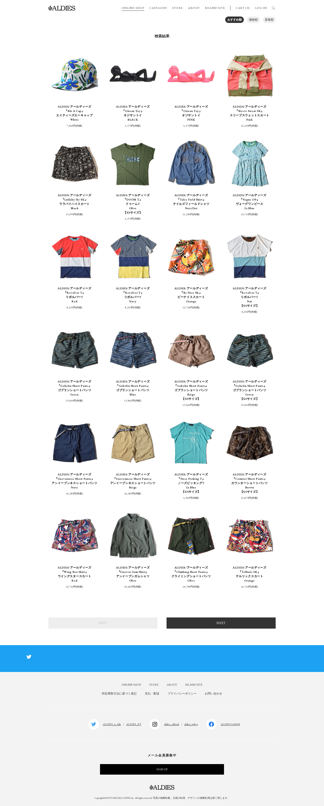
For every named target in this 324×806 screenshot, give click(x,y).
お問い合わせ (213, 693)
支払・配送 (152, 693)
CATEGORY (158, 8)
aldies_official (171, 724)
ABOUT (194, 8)
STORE (177, 8)
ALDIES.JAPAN (230, 724)
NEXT (221, 623)
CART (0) (243, 8)
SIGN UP (162, 769)
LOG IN (261, 8)
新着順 (269, 19)
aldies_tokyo (191, 724)
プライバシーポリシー (182, 693)
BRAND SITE (215, 8)
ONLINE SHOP (133, 8)
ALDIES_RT (133, 724)
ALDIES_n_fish (112, 724)
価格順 (253, 19)
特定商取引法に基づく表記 (119, 693)
